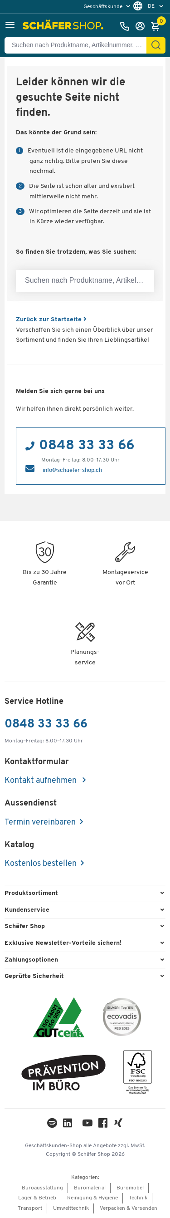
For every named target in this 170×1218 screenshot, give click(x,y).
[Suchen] (156, 45)
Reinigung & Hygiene (92, 1198)
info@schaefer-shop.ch (72, 470)
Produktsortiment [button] (31, 893)
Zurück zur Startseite (51, 319)
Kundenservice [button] (27, 910)
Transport (30, 1208)
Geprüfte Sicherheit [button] (34, 976)
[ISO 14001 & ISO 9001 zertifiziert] (58, 1018)
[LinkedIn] (52, 1125)
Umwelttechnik (71, 1208)
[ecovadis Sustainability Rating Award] (122, 1018)
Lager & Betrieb (37, 1198)
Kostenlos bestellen (41, 863)
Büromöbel (130, 1188)
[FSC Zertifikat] (137, 1074)
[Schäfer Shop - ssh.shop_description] (64, 26)
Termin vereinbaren (40, 822)
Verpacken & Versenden (128, 1208)
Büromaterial (90, 1188)
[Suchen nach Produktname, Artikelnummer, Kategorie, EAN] (79, 45)
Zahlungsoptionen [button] (31, 960)
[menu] (107, 6)
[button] (10, 26)
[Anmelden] (142, 26)
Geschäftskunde (103, 7)
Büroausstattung (42, 1188)
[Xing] (118, 1125)
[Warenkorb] (157, 26)
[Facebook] (102, 1125)
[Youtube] (87, 1125)
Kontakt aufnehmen (41, 780)
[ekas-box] (64, 1074)
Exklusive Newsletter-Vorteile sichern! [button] (63, 943)
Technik (138, 1198)
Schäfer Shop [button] (25, 926)
